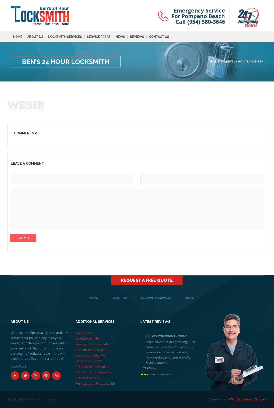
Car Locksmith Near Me (92, 350)
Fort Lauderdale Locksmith (95, 383)
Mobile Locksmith (88, 361)
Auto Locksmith (86, 378)
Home (17, 36)
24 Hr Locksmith (87, 338)
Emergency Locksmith (91, 344)
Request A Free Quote (147, 280)
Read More (20, 366)
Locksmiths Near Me (90, 355)
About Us (35, 36)
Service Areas (99, 36)
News (120, 36)
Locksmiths (83, 333)
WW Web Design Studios (247, 399)
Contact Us (159, 36)
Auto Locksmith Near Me (93, 372)
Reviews (137, 36)
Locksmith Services (65, 36)
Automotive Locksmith (92, 366)
